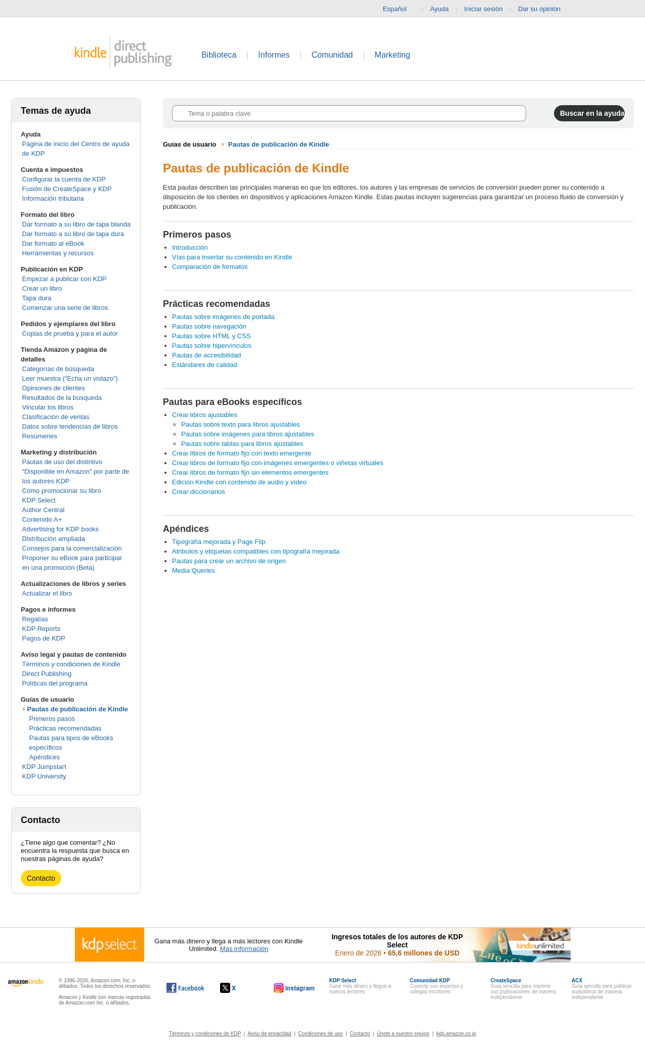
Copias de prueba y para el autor (70, 333)
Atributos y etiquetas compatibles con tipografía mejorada (255, 551)
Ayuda (439, 9)
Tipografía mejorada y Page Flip (219, 541)
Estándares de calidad (204, 365)
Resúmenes (39, 436)
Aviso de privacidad (269, 1033)
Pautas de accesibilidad (206, 355)
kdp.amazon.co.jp (456, 1033)
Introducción (190, 247)
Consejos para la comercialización (72, 548)
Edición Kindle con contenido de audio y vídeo (239, 482)
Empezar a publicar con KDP (64, 279)
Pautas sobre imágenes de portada (223, 317)
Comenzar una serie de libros (65, 307)
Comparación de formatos (210, 266)
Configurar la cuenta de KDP (64, 179)
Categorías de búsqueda (58, 369)
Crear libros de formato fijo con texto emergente (241, 453)
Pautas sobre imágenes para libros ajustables (247, 434)
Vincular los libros (48, 407)
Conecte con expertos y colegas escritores (436, 986)
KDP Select (39, 500)
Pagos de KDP (43, 638)
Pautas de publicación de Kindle (77, 709)
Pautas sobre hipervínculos (211, 345)
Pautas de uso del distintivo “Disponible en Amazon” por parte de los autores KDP (76, 471)
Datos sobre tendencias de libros (70, 426)
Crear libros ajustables (204, 415)
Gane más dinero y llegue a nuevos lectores (360, 986)
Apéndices (44, 757)
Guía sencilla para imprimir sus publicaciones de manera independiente (523, 989)
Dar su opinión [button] (544, 9)
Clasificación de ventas (56, 417)
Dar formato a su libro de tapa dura (73, 234)
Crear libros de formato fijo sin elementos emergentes (250, 472)
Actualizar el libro (47, 593)
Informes (273, 55)
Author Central (43, 510)
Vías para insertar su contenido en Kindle (232, 257)
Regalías (35, 619)
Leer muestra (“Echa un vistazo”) (70, 378)
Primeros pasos (52, 718)
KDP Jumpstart (44, 766)
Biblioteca (218, 55)
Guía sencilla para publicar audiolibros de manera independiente (601, 989)
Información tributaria (53, 198)
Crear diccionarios (198, 491)
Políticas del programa (55, 683)
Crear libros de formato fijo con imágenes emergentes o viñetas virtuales (277, 463)
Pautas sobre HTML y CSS (211, 336)
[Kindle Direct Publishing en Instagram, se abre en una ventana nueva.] (294, 988)
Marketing (392, 55)
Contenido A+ (42, 519)
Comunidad (332, 55)
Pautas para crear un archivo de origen (229, 561)
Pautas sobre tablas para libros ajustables (242, 443)
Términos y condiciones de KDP (205, 1033)
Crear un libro (42, 288)
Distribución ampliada (53, 538)
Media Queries (193, 570)
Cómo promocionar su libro (61, 490)
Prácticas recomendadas (65, 728)
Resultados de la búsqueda (62, 397)
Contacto (41, 878)
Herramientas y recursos (58, 253)
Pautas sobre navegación (209, 326)
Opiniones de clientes (53, 388)
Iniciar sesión (483, 9)
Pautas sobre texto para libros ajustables (240, 424)
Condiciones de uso (320, 1033)
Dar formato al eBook (53, 243)
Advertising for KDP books (60, 529)
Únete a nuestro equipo (403, 1033)
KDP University (44, 776)
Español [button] (399, 9)
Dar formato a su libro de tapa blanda (76, 224)
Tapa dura (37, 298)
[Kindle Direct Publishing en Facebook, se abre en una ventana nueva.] (185, 988)
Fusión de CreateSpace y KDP (67, 189)
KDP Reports (41, 628)
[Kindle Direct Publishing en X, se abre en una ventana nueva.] (238, 988)
